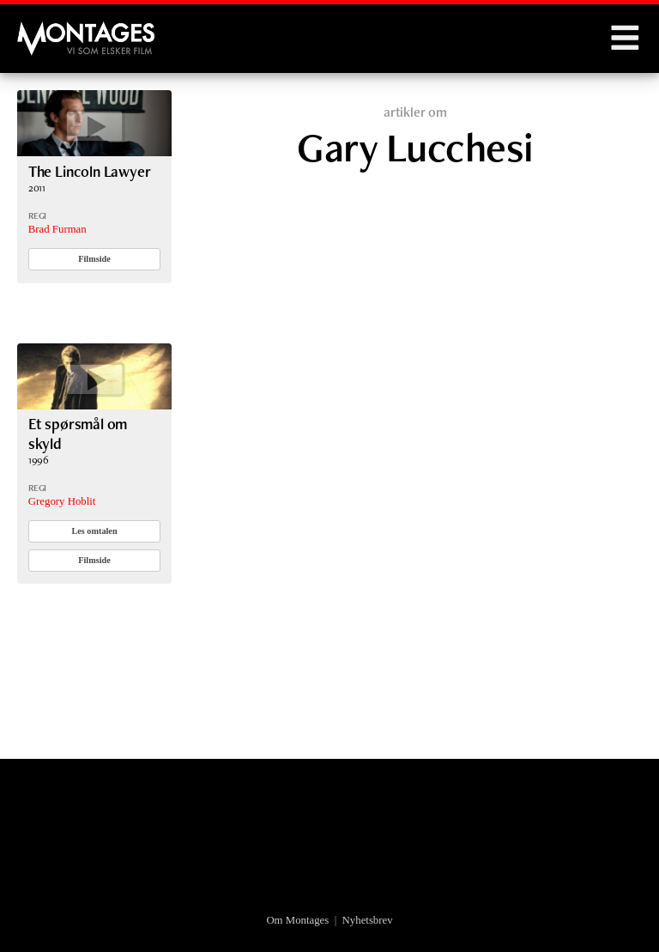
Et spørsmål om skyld (78, 433)
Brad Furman (57, 229)
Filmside (94, 259)
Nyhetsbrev (367, 920)
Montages (45, 30)
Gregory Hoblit (62, 501)
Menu (625, 38)
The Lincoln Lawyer (89, 171)
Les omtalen (94, 531)
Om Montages (297, 920)
